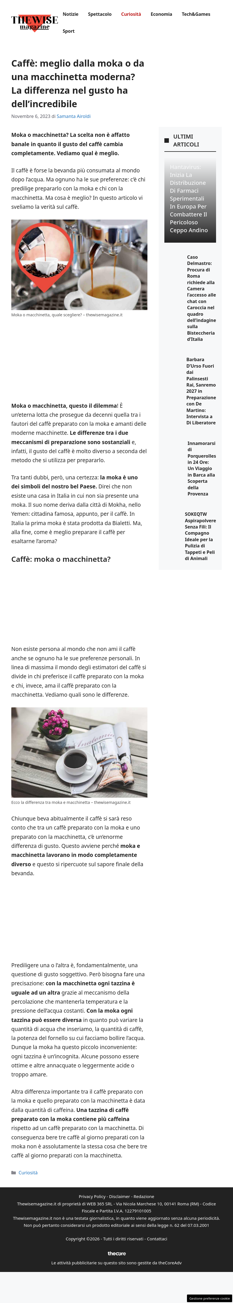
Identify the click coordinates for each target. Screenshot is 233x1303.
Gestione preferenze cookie (209, 1298)
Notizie (71, 14)
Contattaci (157, 1238)
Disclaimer (119, 1196)
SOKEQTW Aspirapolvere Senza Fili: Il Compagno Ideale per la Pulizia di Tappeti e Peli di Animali (200, 536)
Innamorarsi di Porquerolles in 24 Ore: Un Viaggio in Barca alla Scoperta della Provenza (202, 468)
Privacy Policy (92, 1196)
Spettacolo (100, 14)
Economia (161, 14)
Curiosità (131, 14)
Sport (69, 31)
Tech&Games (196, 14)
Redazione (144, 1196)
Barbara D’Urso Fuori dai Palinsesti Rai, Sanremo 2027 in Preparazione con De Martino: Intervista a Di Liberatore (201, 391)
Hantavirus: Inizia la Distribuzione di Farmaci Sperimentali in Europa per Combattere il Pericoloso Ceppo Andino (189, 198)
